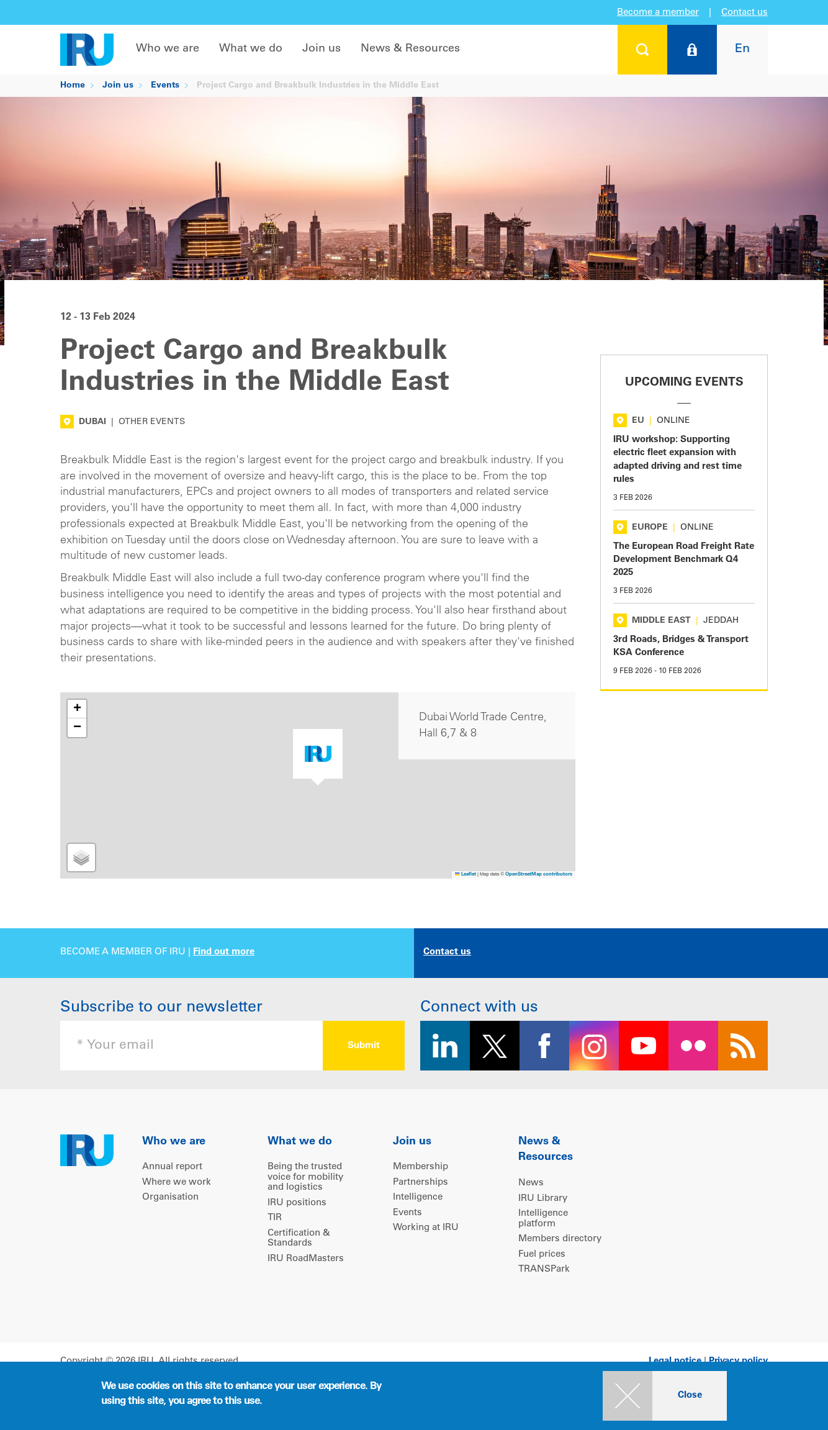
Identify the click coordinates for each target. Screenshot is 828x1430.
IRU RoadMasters (306, 1259)
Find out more (223, 952)
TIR (275, 1218)
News (531, 1183)
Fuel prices (541, 1254)
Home (72, 85)
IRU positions (297, 1203)
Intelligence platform (543, 1219)
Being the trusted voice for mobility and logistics (305, 1177)
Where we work (176, 1182)
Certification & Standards (299, 1239)
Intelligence (418, 1197)
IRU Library (542, 1198)
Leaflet (465, 874)
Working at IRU (426, 1228)
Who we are (167, 49)
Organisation (170, 1197)
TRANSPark (544, 1269)
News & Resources (410, 49)
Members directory (559, 1239)
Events (165, 85)
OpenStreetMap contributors (538, 874)
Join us (321, 49)
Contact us (744, 12)
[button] (318, 757)
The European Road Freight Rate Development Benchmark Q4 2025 (683, 560)
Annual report (172, 1167)
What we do (250, 49)
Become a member (658, 12)
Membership (420, 1167)
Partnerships (420, 1182)
